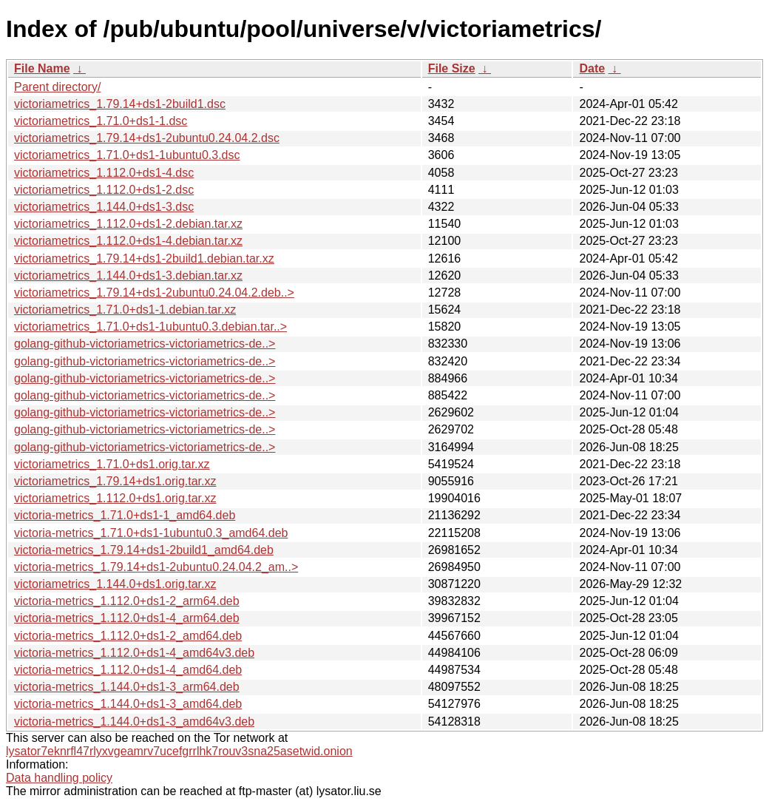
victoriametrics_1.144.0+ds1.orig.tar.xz (115, 584)
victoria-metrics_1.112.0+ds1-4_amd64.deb (128, 669)
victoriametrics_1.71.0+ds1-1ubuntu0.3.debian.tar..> (150, 326)
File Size (451, 68)
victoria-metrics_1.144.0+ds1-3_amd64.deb (128, 703)
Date (592, 68)
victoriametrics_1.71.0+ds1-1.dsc (100, 121)
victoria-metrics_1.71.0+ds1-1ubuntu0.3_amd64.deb (151, 533)
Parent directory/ (57, 87)
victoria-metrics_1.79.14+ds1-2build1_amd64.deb (144, 550)
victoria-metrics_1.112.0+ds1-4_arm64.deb (127, 618)
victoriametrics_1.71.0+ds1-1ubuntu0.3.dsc (127, 155)
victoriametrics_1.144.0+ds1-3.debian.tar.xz (128, 275)
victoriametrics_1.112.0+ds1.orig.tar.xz (115, 498)
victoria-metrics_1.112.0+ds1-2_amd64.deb (128, 635)
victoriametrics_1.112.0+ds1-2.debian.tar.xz (128, 223)
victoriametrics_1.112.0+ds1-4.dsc (104, 172)
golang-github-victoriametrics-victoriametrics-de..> (144, 343)
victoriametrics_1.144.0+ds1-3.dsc (104, 206)
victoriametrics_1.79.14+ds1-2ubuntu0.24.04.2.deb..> (154, 292)
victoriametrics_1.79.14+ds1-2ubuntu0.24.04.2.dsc (147, 138)
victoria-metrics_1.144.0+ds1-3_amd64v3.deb (134, 721)
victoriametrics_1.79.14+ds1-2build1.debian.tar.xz (144, 258)
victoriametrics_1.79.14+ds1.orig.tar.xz (115, 481)
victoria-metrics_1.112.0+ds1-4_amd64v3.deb (134, 652)
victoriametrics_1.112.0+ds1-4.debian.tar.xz (128, 240)
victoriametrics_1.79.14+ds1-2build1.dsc (120, 104)
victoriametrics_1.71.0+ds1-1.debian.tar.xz (125, 309)
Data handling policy (59, 777)
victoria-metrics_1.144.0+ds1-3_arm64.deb (127, 686)
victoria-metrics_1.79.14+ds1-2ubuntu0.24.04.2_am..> (156, 567)
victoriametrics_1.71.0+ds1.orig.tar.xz (112, 464)
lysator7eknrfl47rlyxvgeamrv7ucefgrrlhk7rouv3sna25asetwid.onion (179, 751)
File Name (42, 68)
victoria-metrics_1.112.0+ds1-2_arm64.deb (127, 601)
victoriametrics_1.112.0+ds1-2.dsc (104, 189)
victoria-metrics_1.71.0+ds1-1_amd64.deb (124, 515)
